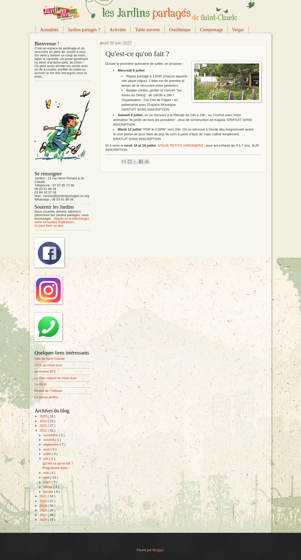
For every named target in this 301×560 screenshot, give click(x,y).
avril (46, 477)
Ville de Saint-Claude (50, 358)
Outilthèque (180, 29)
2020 (44, 501)
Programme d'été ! (56, 468)
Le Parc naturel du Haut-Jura (55, 378)
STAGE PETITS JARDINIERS (180, 145)
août (47, 449)
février (48, 487)
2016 (44, 519)
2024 (44, 421)
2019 (44, 506)
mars (47, 482)
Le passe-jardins (46, 397)
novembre (51, 435)
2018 (44, 510)
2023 (44, 425)
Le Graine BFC (45, 371)
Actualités (49, 29)
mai (46, 473)
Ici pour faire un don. (49, 225)
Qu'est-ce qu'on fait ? (58, 463)
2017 (44, 515)
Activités (117, 29)
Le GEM (40, 384)
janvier (48, 491)
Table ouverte (147, 29)
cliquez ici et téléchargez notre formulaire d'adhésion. (62, 220)
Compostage (211, 29)
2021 (44, 496)
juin (46, 458)
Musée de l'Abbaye (48, 390)
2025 (44, 416)
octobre (49, 440)
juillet (47, 454)
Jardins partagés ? (84, 29)
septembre (51, 444)
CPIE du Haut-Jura (48, 365)
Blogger (158, 550)
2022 (44, 430)
